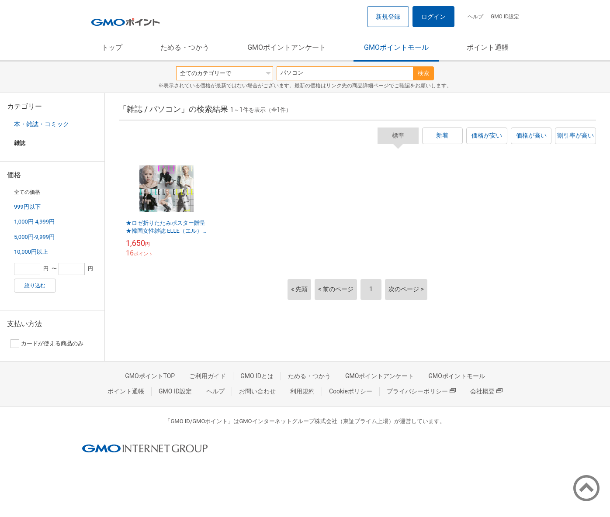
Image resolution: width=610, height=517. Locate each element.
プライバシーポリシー (421, 391)
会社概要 (486, 391)
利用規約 (302, 391)
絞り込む (34, 286)
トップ (111, 47)
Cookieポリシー (350, 391)
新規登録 (388, 16)
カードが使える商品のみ (46, 343)
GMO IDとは (257, 375)
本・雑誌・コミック (41, 124)
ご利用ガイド (207, 375)
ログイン (433, 16)
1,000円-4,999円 (34, 221)
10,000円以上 (31, 251)
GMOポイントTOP (150, 375)
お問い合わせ (257, 391)
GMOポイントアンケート (286, 47)
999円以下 (27, 206)
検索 (423, 73)
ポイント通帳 (488, 47)
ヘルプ (475, 17)
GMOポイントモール (396, 47)
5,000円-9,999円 (34, 237)
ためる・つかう (184, 47)
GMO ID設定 (505, 17)
